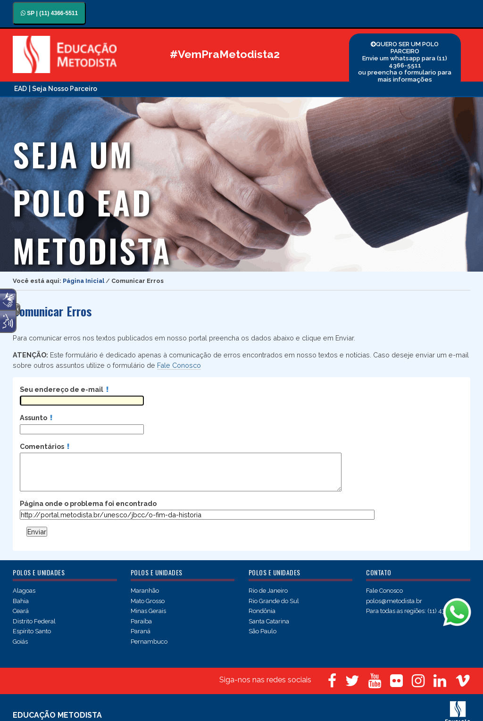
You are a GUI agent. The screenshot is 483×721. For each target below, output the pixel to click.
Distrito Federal (34, 621)
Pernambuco (149, 641)
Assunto (36, 418)
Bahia (21, 601)
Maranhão (145, 590)
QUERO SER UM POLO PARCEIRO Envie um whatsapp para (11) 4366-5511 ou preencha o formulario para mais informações (404, 62)
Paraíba (141, 621)
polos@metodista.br (394, 601)
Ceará (21, 610)
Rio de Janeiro (268, 590)
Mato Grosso (148, 601)
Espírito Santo (32, 631)
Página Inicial (83, 280)
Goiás (20, 641)
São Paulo (262, 631)
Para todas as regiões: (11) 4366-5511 (417, 610)
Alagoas (24, 590)
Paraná (140, 631)
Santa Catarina (269, 621)
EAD (20, 88)
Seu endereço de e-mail (64, 389)
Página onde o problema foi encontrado (88, 503)
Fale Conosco (179, 365)
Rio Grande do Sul (274, 601)
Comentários (44, 446)
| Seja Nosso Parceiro (63, 88)
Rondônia (262, 610)
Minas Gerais (148, 610)
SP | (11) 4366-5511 (49, 13)
